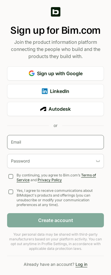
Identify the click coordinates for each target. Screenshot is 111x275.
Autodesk (55, 109)
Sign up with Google (56, 73)
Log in (81, 264)
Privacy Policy (50, 180)
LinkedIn (55, 91)
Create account (55, 220)
